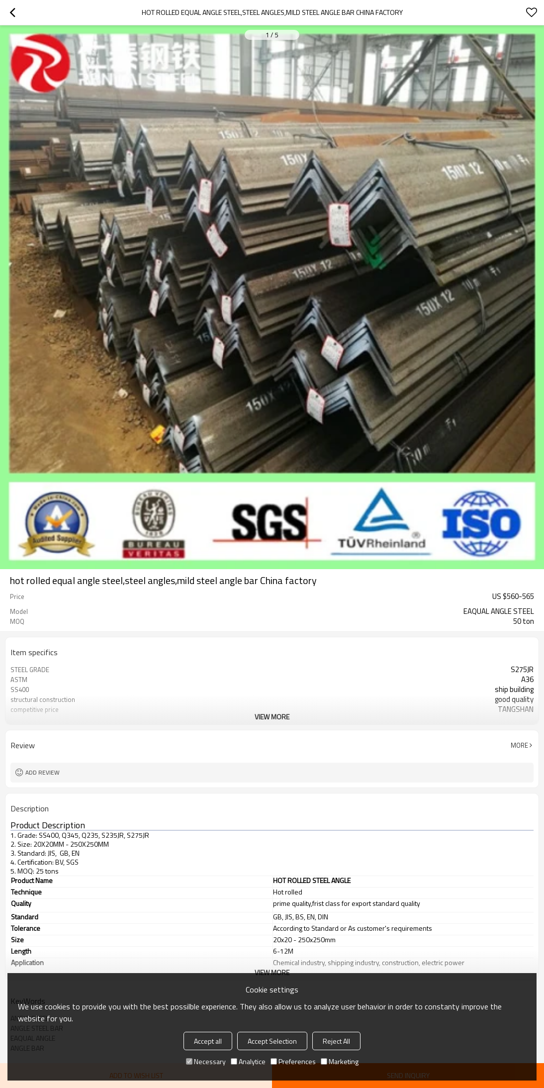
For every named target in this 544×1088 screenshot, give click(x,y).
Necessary (206, 1061)
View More (272, 716)
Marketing (340, 1061)
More (519, 745)
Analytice (248, 1061)
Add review (42, 772)
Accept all (208, 1041)
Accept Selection (272, 1041)
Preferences (293, 1061)
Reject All (336, 1041)
